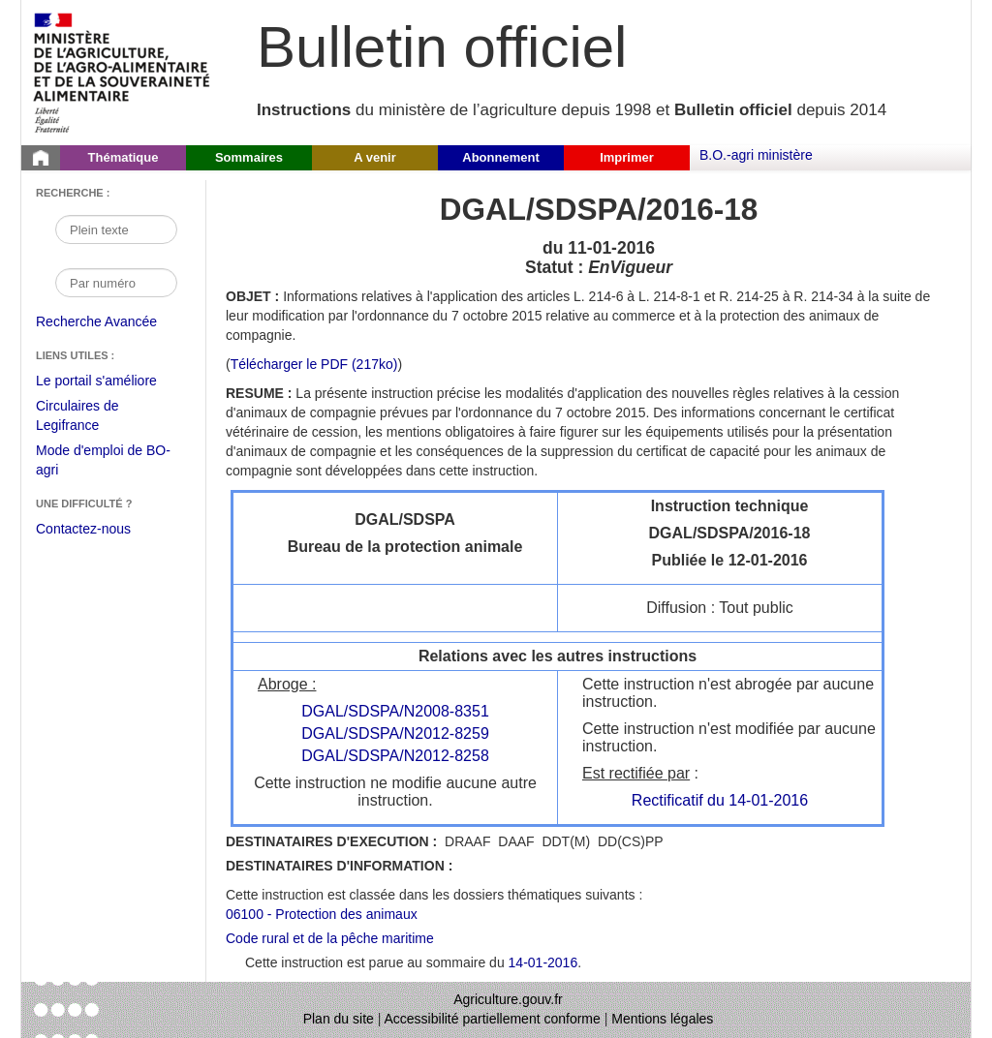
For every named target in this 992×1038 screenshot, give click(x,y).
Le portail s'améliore (111, 381)
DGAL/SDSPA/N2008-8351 (395, 711)
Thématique (123, 157)
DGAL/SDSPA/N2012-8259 (395, 733)
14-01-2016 (543, 962)
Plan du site (338, 1018)
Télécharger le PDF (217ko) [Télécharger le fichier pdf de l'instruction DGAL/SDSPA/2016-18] (314, 364)
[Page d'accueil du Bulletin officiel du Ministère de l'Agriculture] (40, 157)
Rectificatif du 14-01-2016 (720, 800)
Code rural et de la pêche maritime (330, 938)
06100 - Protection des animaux (322, 914)
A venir (375, 157)
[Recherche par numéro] (116, 282)
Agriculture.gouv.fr (508, 999)
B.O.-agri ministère (756, 155)
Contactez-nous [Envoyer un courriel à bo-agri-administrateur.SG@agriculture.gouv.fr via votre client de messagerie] (83, 528)
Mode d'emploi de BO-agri (103, 462)
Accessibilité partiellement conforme (493, 1018)
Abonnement (500, 157)
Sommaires (249, 157)
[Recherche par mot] (116, 229)
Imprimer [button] (627, 157)
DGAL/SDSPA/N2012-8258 (395, 756)
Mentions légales (662, 1018)
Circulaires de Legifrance (92, 418)
